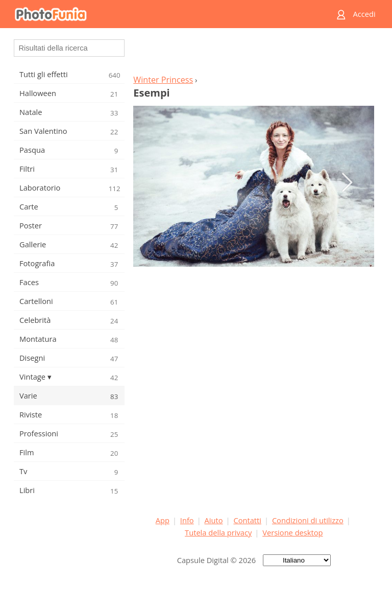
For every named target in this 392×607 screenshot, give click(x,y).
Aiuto (214, 520)
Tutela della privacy (218, 532)
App (162, 520)
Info (187, 520)
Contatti (247, 520)
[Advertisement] (253, 54)
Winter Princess (163, 79)
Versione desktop (292, 532)
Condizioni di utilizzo (308, 520)
